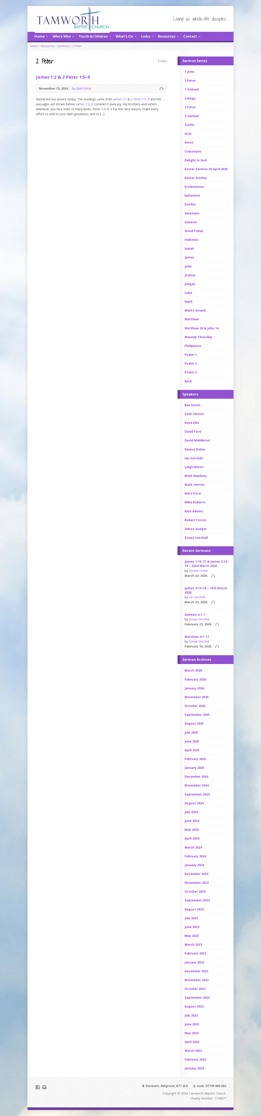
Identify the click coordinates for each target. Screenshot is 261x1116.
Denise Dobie (195, 449)
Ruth (188, 381)
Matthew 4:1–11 (197, 637)
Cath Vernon (194, 414)
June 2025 (192, 741)
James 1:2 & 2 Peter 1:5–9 (63, 77)
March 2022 (193, 1051)
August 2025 (194, 723)
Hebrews (191, 240)
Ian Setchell (194, 458)
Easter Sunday (196, 178)
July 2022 (191, 1015)
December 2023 (196, 874)
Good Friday (194, 231)
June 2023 (192, 927)
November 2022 (197, 980)
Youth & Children (93, 36)
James (189, 257)
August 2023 (194, 909)
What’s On (124, 36)
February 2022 (195, 1059)
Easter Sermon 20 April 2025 (206, 169)
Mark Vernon (195, 484)
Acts (188, 133)
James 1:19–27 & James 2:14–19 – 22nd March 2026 (207, 563)
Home (39, 36)
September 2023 (197, 900)
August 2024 (194, 803)
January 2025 (194, 768)
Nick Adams (194, 511)
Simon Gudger (196, 529)
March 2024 (193, 847)
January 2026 (194, 688)
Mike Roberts (195, 502)
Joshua (190, 275)
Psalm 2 (191, 363)
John (188, 266)
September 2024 (197, 794)
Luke (188, 293)
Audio (161, 88)
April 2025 (192, 750)
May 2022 (192, 1033)
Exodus (190, 204)
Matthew (192, 319)
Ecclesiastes (194, 187)
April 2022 (192, 1042)
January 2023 (194, 962)
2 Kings (190, 98)
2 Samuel (192, 116)
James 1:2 (120, 99)
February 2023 (195, 953)
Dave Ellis (192, 423)
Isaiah (189, 248)
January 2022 (194, 1068)
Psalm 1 (191, 355)
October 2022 (195, 989)
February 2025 (195, 759)
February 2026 (195, 679)
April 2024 (192, 838)
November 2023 (197, 883)
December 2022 (196, 971)
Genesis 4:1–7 (195, 614)
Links (145, 36)
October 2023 (195, 891)
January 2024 (194, 865)
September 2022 (197, 997)
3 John (189, 125)
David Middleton (197, 440)
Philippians (193, 346)
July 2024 (191, 812)
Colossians (193, 151)
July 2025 (191, 732)
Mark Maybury (196, 476)
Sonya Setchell (196, 538)
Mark (189, 301)
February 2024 (195, 856)
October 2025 (195, 706)
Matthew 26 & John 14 (202, 328)
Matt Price (83, 88)
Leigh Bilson (194, 467)
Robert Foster (195, 520)
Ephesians (192, 195)
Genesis (191, 222)
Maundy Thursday (198, 337)
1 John (189, 72)
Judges (190, 284)
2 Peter (77, 46)
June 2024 (192, 821)
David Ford (193, 431)
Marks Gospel (195, 310)
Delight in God (196, 160)
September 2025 (197, 715)
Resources (166, 36)
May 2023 (192, 936)
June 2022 (192, 1024)
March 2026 (193, 670)
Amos (189, 142)
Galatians (192, 213)
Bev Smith (192, 405)
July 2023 (191, 918)
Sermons (64, 46)
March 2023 (193, 944)
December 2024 (196, 776)
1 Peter (190, 80)
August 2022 (194, 1006)
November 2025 (197, 697)
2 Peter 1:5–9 (140, 99)
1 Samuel (192, 89)
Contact (190, 36)
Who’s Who (62, 36)
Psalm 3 (191, 372)
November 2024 (197, 785)
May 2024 (192, 829)
